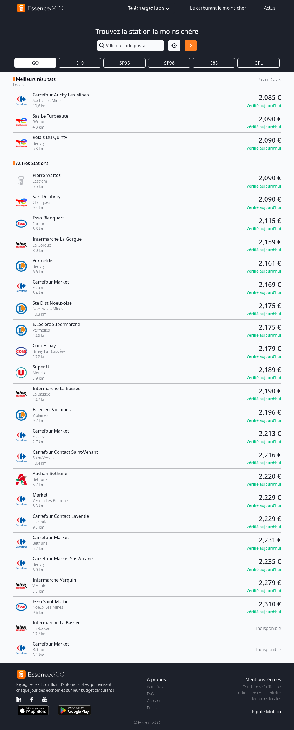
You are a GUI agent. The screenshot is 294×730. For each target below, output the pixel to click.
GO (35, 63)
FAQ (150, 693)
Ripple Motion (266, 711)
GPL (258, 63)
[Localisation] (174, 45)
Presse (153, 707)
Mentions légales (266, 698)
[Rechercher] (191, 45)
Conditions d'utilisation (262, 686)
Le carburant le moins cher (218, 8)
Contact (153, 700)
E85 (214, 63)
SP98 (169, 63)
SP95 (124, 63)
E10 (80, 63)
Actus (269, 8)
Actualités (155, 686)
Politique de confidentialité (258, 692)
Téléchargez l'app (149, 8)
